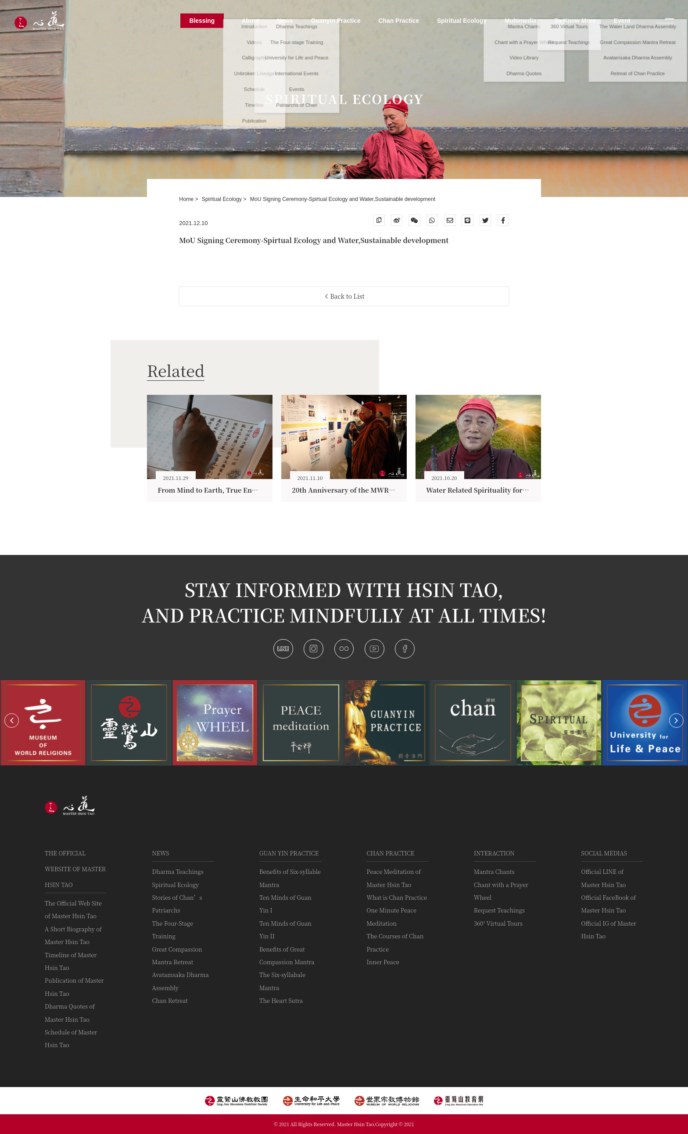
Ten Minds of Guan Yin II (285, 929)
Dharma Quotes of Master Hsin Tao (70, 1012)
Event (622, 20)
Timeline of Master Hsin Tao (71, 961)
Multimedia (520, 20)
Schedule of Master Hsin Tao (71, 1038)
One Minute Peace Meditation (391, 916)
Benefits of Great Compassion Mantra (286, 955)
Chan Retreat (170, 1000)
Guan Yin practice (289, 853)
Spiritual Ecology (223, 199)
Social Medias (604, 853)
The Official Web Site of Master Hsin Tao (73, 909)
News (160, 853)
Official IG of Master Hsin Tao (609, 929)
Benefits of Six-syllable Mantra (290, 877)
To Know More (575, 20)
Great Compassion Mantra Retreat (177, 955)
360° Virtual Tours (498, 923)
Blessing (202, 20)
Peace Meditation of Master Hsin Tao (394, 877)
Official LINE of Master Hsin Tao (603, 877)
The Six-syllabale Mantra (282, 980)
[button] (11, 720)
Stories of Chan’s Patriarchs (177, 903)
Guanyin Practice (335, 20)
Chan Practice (391, 853)
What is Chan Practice (397, 897)
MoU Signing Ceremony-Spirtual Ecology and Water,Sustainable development (342, 199)
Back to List (345, 296)
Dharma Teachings (178, 871)
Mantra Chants (494, 871)
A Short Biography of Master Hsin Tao (73, 935)
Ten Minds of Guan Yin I (285, 903)
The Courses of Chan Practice (395, 942)
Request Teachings (499, 910)
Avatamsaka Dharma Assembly (180, 980)
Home (187, 199)
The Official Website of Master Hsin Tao (75, 869)
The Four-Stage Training (173, 929)
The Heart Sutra (281, 1000)
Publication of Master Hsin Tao (74, 986)
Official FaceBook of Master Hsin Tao (608, 903)
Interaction (494, 853)
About (250, 20)
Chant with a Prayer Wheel (501, 890)
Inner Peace (383, 962)
